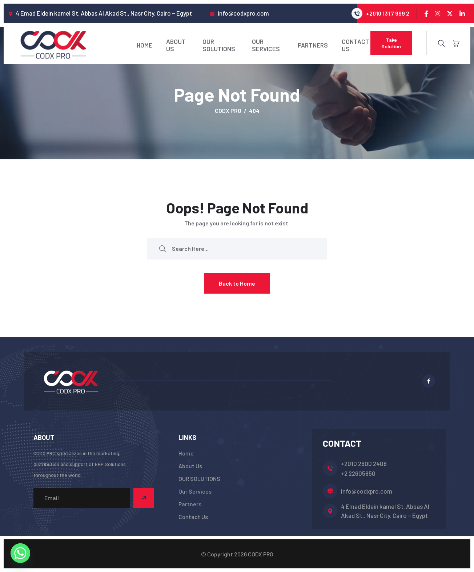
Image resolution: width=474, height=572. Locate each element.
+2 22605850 (358, 473)
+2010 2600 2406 (364, 463)
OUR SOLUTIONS (218, 45)
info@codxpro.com (366, 491)
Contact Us (355, 45)
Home (144, 45)
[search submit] (162, 248)
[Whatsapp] (20, 553)
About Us (176, 45)
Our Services (266, 45)
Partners (313, 45)
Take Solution (391, 43)
